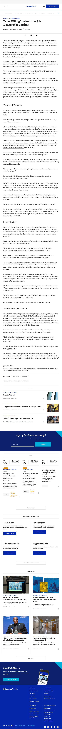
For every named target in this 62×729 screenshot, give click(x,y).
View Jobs (10, 533)
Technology (42, 13)
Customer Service (48, 696)
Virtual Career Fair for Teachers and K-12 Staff (49, 472)
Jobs (54, 13)
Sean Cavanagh (15, 421)
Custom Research (49, 720)
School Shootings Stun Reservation (18, 418)
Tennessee (24, 376)
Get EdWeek (33, 705)
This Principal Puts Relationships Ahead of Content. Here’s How (15, 639)
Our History (32, 693)
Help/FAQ (46, 693)
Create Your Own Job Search (31, 562)
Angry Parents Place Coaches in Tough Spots (22, 407)
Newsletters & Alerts (34, 711)
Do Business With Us (50, 705)
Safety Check (9, 395)
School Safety (16, 376)
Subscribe (52, 7)
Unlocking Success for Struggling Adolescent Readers (30, 476)
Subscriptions (33, 708)
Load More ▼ (31, 658)
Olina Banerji (36, 608)
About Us (32, 688)
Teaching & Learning (31, 13)
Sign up (43, 444)
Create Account (11, 679)
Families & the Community (10, 404)
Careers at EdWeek (34, 701)
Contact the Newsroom (49, 698)
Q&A (19, 635)
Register (6, 494)
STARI (32, 492)
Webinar (5, 471)
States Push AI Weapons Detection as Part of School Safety (15, 599)
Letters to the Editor (49, 690)
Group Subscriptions (34, 713)
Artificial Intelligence (10, 469)
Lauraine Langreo (7, 648)
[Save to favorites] (31, 35)
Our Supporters (33, 698)
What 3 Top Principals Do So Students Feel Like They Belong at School (44, 599)
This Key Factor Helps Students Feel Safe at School (44, 639)
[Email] (22, 444)
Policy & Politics (19, 13)
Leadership (9, 13)
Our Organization (34, 690)
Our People (32, 696)
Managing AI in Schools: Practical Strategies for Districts (9, 477)
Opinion (49, 13)
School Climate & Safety (11, 18)
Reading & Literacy (28, 469)
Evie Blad (5, 606)
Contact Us (47, 688)
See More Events (31, 507)
